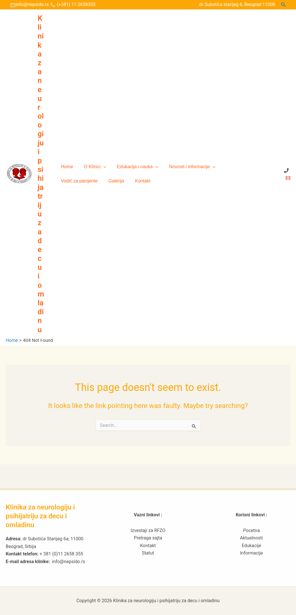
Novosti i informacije (186, 167)
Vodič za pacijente (237, 166)
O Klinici (92, 167)
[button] (283, 4)
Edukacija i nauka (133, 167)
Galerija (68, 180)
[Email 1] (288, 178)
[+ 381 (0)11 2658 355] (286, 170)
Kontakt (92, 180)
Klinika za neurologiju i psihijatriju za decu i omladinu (41, 174)
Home (66, 166)
